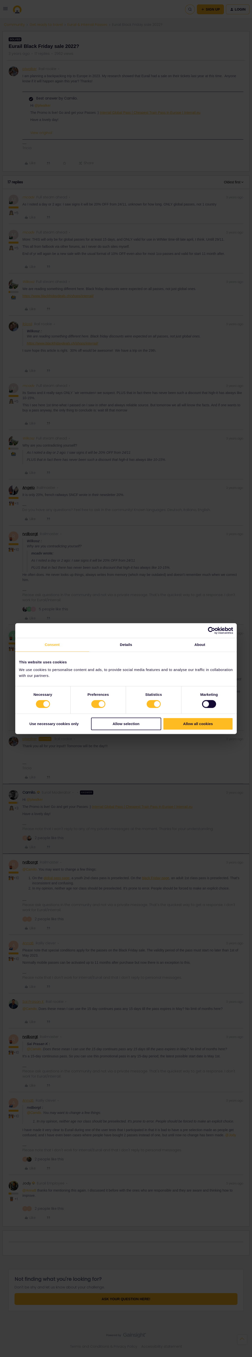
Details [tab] (126, 644)
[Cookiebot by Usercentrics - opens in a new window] (211, 630)
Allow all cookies (198, 724)
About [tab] (199, 644)
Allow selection (125, 724)
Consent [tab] (52, 644)
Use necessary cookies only (54, 724)
